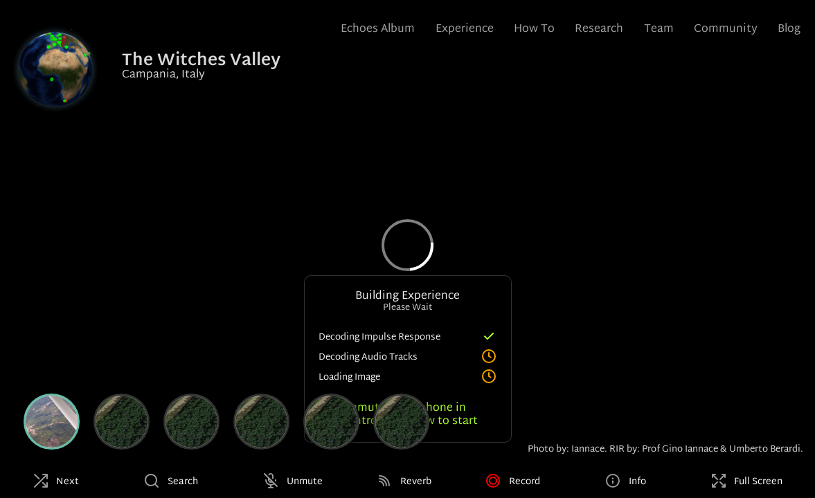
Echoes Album (378, 29)
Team (659, 29)
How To (534, 29)
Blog (789, 29)
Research (599, 29)
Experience (465, 29)
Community (726, 29)
